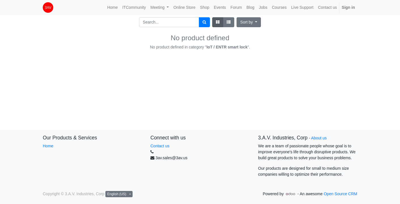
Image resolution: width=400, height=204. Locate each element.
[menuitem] (112, 7)
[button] (249, 22)
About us (319, 138)
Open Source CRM (340, 194)
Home (48, 146)
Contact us (159, 146)
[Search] (204, 22)
